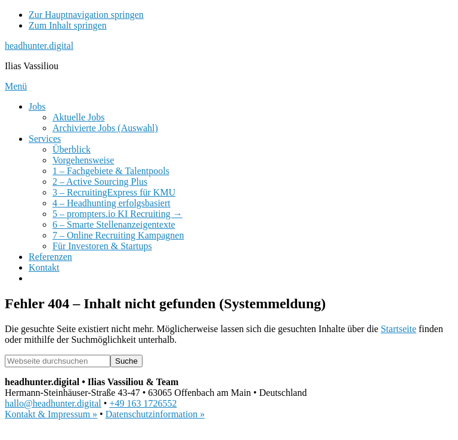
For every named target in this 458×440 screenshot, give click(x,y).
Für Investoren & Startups (102, 246)
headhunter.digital (39, 46)
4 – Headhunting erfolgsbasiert (111, 203)
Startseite (398, 329)
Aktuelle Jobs (78, 117)
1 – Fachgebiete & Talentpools (110, 171)
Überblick (71, 149)
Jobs (37, 106)
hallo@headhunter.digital (53, 403)
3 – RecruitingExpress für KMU (113, 192)
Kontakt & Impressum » (51, 414)
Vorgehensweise (83, 160)
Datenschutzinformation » (155, 414)
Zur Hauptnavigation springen (86, 15)
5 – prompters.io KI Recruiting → (117, 214)
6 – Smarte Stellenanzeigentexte (113, 224)
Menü (16, 86)
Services (45, 139)
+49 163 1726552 (143, 403)
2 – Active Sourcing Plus (99, 181)
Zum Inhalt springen (68, 25)
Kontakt (44, 267)
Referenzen (50, 257)
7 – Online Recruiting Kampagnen (118, 235)
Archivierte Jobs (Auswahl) (105, 128)
